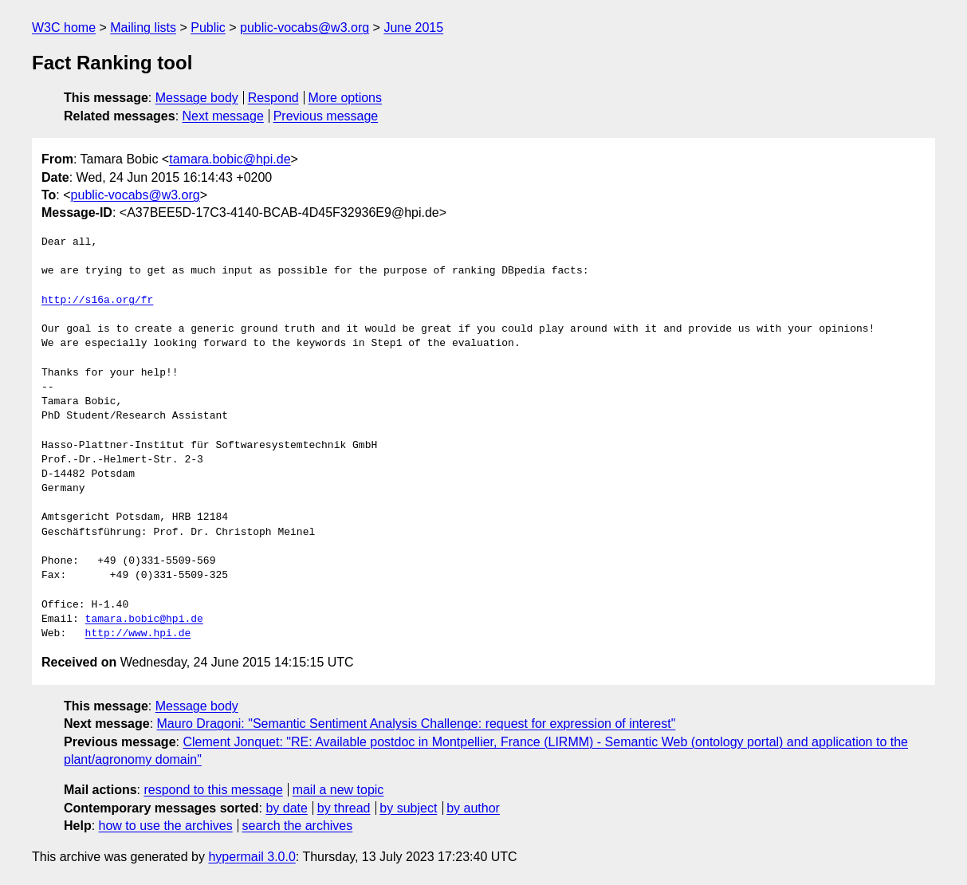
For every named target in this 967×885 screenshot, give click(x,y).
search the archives (297, 825)
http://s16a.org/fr (97, 300)
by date (286, 808)
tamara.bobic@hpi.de (229, 159)
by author (473, 808)
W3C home (64, 27)
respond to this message (212, 789)
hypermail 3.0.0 (251, 856)
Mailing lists (143, 27)
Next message (223, 116)
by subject (408, 808)
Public (208, 27)
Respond (273, 97)
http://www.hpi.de (138, 634)
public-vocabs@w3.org (304, 27)
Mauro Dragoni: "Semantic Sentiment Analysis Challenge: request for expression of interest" (416, 723)
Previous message (326, 116)
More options (346, 97)
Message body (196, 97)
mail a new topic (338, 789)
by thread (344, 808)
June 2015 (413, 27)
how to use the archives (166, 825)
